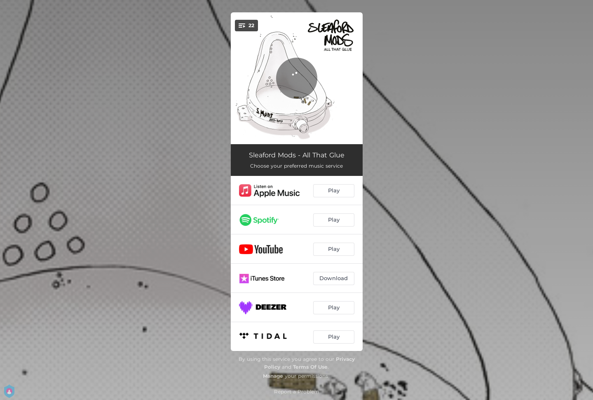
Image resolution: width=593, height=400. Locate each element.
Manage (273, 376)
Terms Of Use (310, 367)
